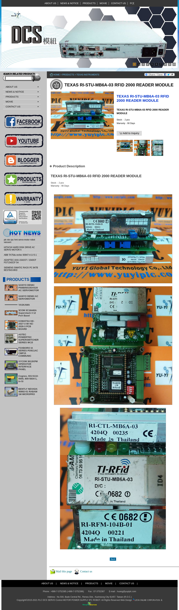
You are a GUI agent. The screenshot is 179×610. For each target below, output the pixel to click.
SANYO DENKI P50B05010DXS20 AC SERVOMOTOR (28, 288)
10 (174, 64)
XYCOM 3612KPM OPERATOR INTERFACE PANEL (28, 365)
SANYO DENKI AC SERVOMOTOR (28, 297)
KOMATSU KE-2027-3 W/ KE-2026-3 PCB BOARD (26, 325)
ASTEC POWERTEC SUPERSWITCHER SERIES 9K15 (28, 338)
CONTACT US (118, 3)
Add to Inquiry (129, 133)
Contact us (86, 571)
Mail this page (64, 571)
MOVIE (103, 3)
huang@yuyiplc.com (126, 591)
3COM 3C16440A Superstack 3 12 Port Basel (27, 313)
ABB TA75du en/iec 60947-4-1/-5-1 (20, 255)
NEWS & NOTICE (69, 3)
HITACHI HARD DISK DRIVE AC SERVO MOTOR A (19, 248)
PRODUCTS (89, 3)
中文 (132, 3)
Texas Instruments (87, 74)
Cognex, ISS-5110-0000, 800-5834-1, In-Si (28, 379)
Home (56, 74)
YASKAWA (24, 304)
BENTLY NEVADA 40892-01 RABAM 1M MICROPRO (28, 392)
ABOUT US (50, 3)
